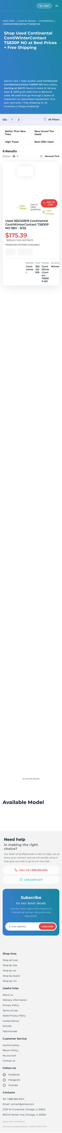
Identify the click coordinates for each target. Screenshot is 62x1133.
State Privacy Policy (14, 1015)
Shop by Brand (27, 21)
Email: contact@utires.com (18, 1104)
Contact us (9, 1060)
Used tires (9, 21)
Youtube (10, 1085)
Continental (46, 21)
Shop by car (9, 970)
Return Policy (10, 1050)
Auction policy (11, 1045)
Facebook (11, 1074)
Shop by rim (10, 980)
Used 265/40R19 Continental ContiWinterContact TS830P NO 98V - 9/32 (29, 224)
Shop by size (10, 965)
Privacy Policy (10, 1005)
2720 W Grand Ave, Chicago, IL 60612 (24, 1109)
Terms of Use (10, 1010)
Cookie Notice (11, 1020)
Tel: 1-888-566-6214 (13, 1099)
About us (8, 994)
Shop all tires (10, 960)
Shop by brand (11, 975)
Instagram (11, 1080)
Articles (7, 1026)
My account (9, 1055)
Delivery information (14, 999)
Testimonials (10, 1031)
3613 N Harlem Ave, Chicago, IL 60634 (24, 1114)
